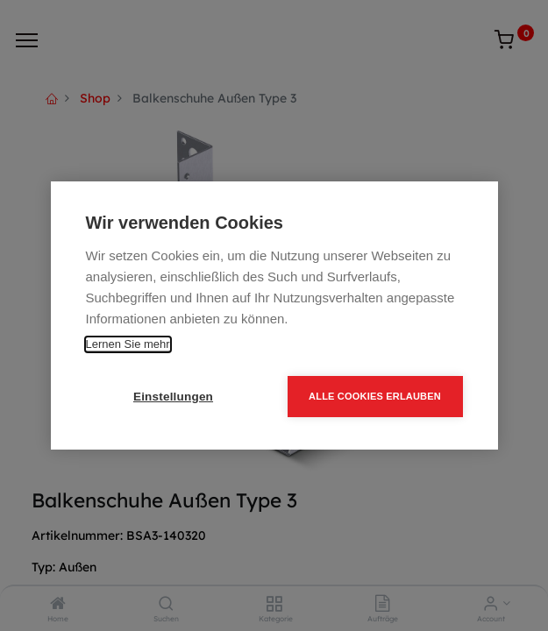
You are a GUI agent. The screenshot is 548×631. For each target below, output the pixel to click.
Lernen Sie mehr (128, 344)
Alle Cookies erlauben (375, 396)
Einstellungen (173, 396)
